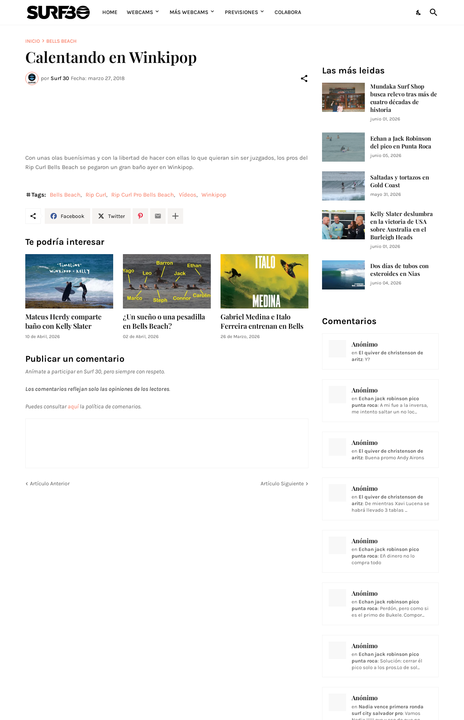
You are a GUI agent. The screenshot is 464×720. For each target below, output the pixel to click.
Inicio (32, 41)
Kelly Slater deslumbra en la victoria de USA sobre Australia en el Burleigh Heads (401, 225)
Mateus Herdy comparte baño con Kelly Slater (63, 321)
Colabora (288, 12)
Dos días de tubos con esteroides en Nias (399, 269)
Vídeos (187, 194)
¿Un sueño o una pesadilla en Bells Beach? (164, 321)
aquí (73, 406)
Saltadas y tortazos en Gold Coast (399, 181)
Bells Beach (61, 41)
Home (109, 12)
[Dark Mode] (418, 12)
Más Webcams (189, 12)
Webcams (140, 12)
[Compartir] (304, 78)
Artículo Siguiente (282, 483)
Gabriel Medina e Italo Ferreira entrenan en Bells (262, 321)
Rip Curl (96, 194)
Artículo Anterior (50, 483)
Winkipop (213, 194)
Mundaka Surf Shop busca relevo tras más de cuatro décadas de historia (403, 98)
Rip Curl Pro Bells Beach (142, 194)
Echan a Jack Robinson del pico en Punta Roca (400, 142)
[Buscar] (432, 12)
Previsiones (241, 12)
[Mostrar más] (175, 216)
